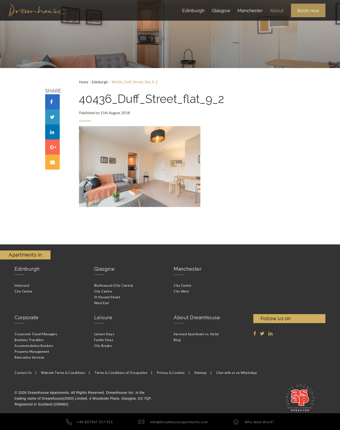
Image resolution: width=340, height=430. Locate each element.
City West (181, 291)
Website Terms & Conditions (63, 373)
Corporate (27, 317)
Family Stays (103, 340)
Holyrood (22, 285)
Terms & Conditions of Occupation (120, 373)
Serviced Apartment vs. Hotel (196, 334)
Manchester (187, 269)
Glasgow (104, 269)
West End (101, 303)
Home (83, 82)
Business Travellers (29, 340)
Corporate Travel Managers (36, 334)
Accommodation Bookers (34, 346)
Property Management (32, 351)
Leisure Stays (104, 334)
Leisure (103, 317)
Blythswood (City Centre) (113, 285)
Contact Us (23, 373)
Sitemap (200, 373)
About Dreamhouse (197, 317)
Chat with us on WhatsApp (236, 373)
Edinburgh (100, 82)
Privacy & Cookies (171, 373)
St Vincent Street (107, 297)
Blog (177, 340)
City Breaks (103, 346)
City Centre (23, 291)
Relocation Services (29, 357)
